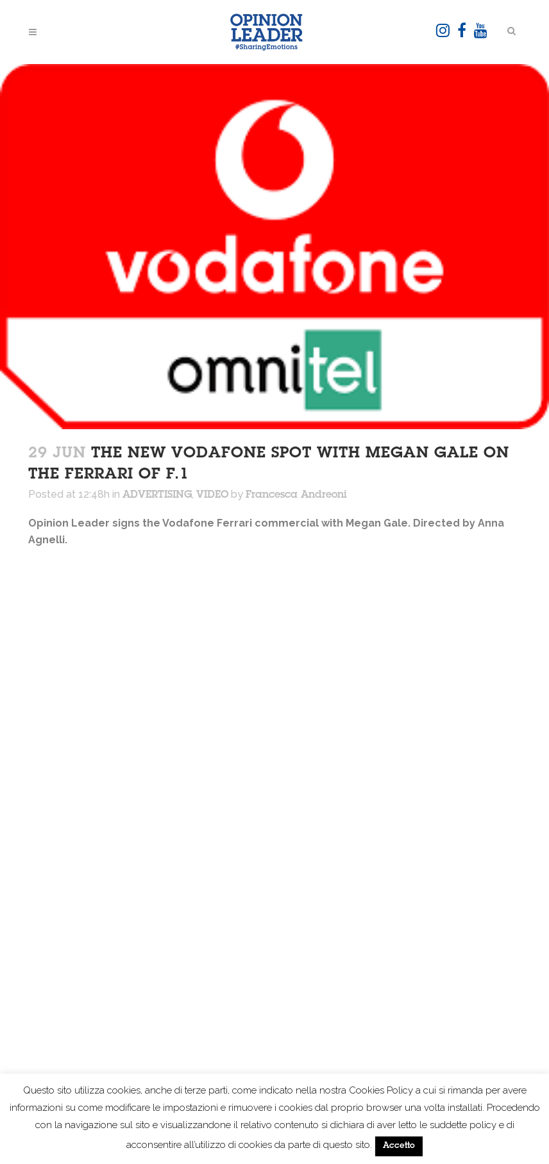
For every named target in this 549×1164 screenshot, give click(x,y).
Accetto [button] (399, 1146)
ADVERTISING (157, 495)
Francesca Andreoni (296, 495)
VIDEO (212, 495)
